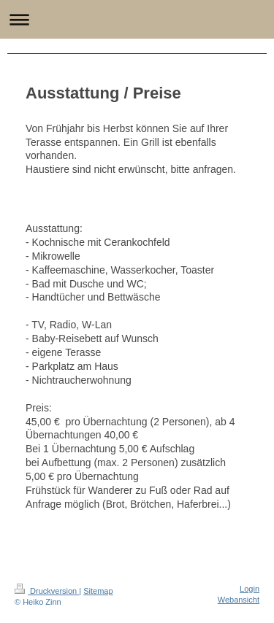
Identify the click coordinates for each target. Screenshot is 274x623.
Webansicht (238, 599)
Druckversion (47, 591)
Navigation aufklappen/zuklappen (137, 19)
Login (249, 588)
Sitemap (98, 591)
